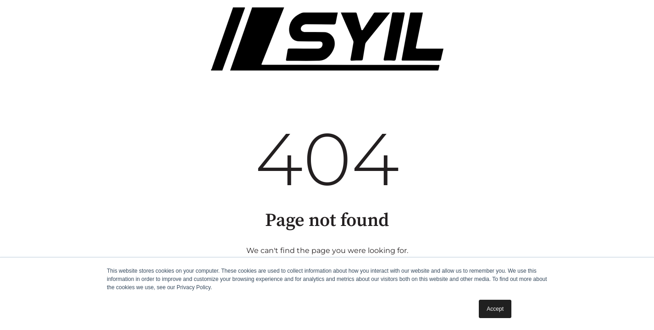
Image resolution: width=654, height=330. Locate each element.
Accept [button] (495, 309)
